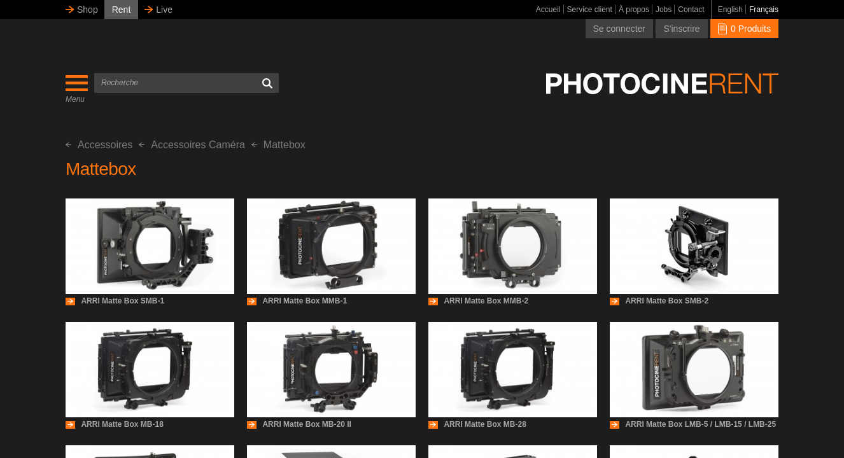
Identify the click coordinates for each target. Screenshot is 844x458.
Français (763, 9)
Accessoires (99, 144)
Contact (691, 9)
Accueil (548, 9)
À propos (634, 9)
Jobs (664, 9)
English (730, 9)
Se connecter (619, 29)
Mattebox (278, 144)
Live (164, 9)
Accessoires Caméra (192, 144)
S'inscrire (681, 29)
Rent (121, 9)
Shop (87, 9)
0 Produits (744, 29)
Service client (589, 9)
